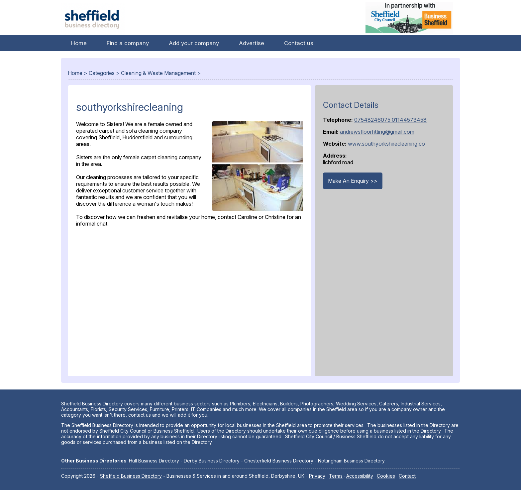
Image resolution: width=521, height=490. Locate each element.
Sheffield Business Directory (131, 476)
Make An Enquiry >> (352, 180)
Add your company (194, 43)
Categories (102, 73)
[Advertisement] (189, 300)
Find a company (128, 43)
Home (79, 43)
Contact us (298, 43)
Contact (407, 476)
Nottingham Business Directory (351, 460)
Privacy (317, 476)
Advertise (251, 43)
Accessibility (359, 476)
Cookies (386, 476)
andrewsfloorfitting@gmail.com (377, 131)
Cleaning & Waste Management (158, 73)
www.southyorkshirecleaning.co (386, 143)
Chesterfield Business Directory (278, 460)
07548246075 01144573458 (390, 119)
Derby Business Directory (212, 460)
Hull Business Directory (154, 460)
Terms (336, 476)
